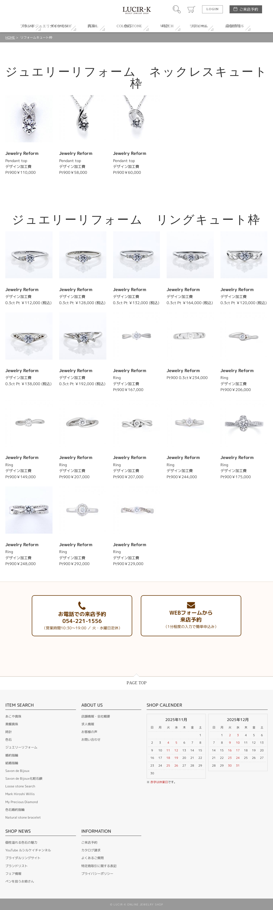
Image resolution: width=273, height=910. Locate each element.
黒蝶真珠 (11, 724)
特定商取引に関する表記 (99, 866)
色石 (8, 739)
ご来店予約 (248, 9)
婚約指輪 (11, 755)
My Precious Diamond (21, 802)
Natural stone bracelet (23, 817)
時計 (8, 732)
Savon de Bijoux (17, 770)
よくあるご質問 (92, 858)
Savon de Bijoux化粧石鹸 (23, 778)
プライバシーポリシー (97, 873)
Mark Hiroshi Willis (20, 794)
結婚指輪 (11, 763)
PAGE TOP (137, 683)
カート (191, 9)
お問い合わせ (91, 739)
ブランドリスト (16, 866)
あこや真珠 (13, 716)
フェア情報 (13, 873)
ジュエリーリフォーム (21, 747)
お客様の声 (89, 732)
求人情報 (87, 724)
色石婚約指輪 (15, 809)
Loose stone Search (20, 786)
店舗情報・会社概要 (95, 716)
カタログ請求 (91, 850)
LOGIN (212, 9)
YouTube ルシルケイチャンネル (28, 850)
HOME (10, 37)
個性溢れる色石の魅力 (21, 842)
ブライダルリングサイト (23, 858)
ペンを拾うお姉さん (19, 881)
